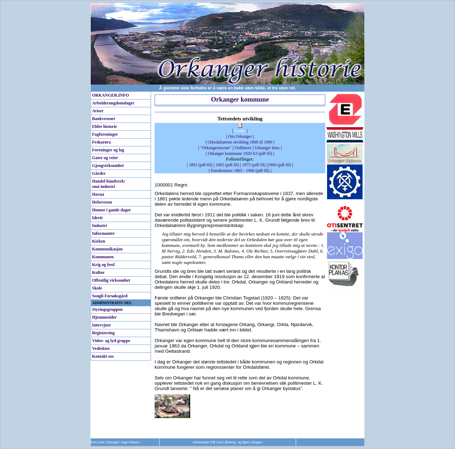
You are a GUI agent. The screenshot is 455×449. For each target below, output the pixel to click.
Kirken (98, 241)
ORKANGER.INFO (110, 95)
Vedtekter (101, 348)
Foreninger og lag (108, 149)
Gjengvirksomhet (108, 165)
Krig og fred (103, 264)
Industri (99, 225)
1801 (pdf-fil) (200, 164)
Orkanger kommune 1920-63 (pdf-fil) (240, 153)
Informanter (103, 233)
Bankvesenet (103, 118)
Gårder (99, 173)
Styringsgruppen (107, 309)
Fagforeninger (105, 134)
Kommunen (103, 256)
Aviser (97, 110)
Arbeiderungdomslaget (113, 103)
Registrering (103, 332)
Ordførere (243, 147)
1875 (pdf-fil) (254, 164)
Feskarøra (101, 142)
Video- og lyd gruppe (111, 340)
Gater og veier (105, 157)
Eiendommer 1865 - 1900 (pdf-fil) (240, 170)
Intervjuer (101, 325)
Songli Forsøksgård (110, 295)
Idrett (97, 217)
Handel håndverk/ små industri (108, 184)
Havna (98, 194)
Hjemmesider (104, 317)
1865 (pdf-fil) (227, 164)
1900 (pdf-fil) (279, 164)
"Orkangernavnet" (215, 147)
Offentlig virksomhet (111, 280)
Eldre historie (104, 126)
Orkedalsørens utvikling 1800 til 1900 (240, 142)
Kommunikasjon (107, 249)
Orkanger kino (267, 147)
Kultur (98, 272)
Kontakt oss (103, 356)
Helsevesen (102, 202)
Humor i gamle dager (111, 209)
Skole (97, 288)
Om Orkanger (240, 136)
